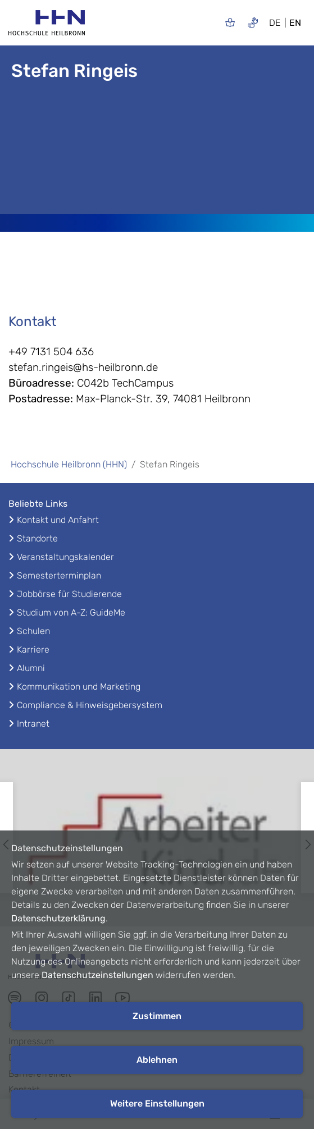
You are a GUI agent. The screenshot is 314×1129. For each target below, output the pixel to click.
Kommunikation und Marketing (78, 686)
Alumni (31, 668)
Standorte (37, 538)
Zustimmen (157, 1016)
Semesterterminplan (59, 575)
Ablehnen (157, 1059)
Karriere (33, 649)
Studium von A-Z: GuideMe (71, 612)
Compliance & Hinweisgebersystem (89, 705)
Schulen (33, 631)
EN (295, 22)
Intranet (33, 723)
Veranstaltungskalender (65, 557)
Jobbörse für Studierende (69, 594)
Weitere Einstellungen (157, 1103)
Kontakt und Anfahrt (58, 520)
